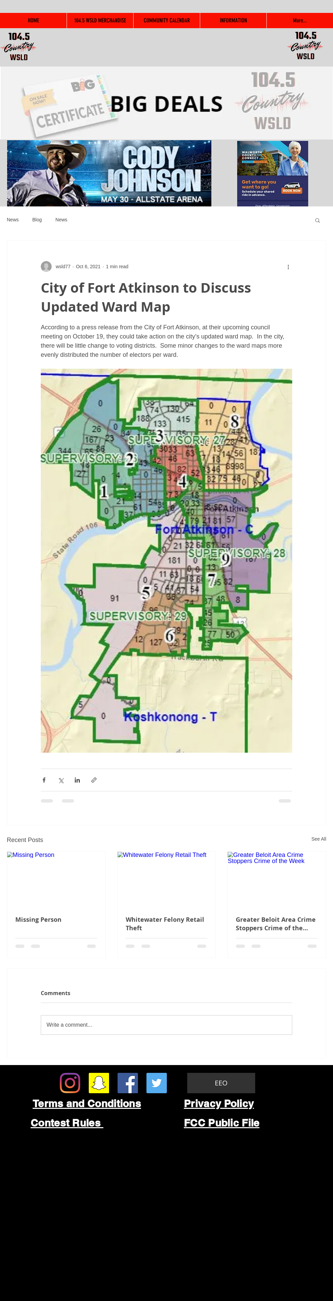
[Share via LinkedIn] (77, 780)
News (13, 219)
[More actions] (288, 266)
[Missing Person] (56, 879)
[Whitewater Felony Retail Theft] (167, 879)
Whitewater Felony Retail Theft (165, 923)
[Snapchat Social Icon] (99, 1083)
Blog (37, 219)
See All (318, 839)
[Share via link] (94, 780)
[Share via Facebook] (44, 780)
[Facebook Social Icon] (128, 1083)
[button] (317, 220)
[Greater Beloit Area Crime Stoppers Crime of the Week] (277, 879)
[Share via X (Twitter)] (60, 780)
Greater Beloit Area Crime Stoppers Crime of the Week (276, 923)
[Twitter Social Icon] (156, 1083)
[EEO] (221, 1083)
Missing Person (38, 919)
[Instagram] (70, 1083)
